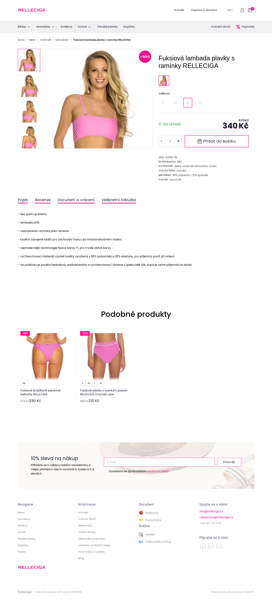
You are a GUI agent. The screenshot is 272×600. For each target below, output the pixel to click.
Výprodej (247, 27)
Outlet (22, 552)
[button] (242, 10)
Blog (81, 558)
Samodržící (62, 39)
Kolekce (22, 525)
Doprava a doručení (204, 10)
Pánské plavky (27, 539)
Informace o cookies (91, 552)
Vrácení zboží (220, 27)
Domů (21, 39)
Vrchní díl (45, 39)
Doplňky (23, 545)
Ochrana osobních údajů (94, 545)
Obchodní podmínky (91, 539)
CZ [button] (230, 10)
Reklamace (85, 525)
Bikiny (32, 39)
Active (22, 532)
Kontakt (179, 10)
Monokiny (24, 519)
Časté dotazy (87, 532)
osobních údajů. (158, 471)
